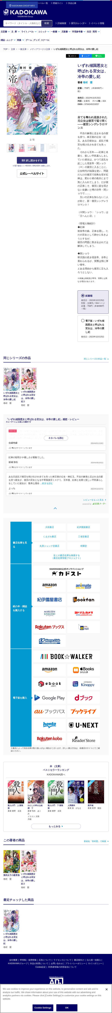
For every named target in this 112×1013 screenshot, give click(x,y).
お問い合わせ (57, 941)
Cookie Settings (42, 1008)
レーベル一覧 (42, 3)
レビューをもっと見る (93, 500)
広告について (45, 937)
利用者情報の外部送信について (62, 945)
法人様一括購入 (94, 937)
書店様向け (79, 937)
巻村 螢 (87, 82)
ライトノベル (29, 31)
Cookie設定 (40, 945)
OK (67, 1008)
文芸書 (5, 31)
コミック (43, 31)
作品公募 (72, 3)
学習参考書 (79, 31)
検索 (46, 23)
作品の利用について (39, 941)
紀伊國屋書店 (83, 527)
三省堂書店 (83, 536)
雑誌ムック (8, 40)
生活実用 (93, 31)
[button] (59, 148)
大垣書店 (49, 527)
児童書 (66, 31)
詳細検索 (60, 23)
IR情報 (23, 937)
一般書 (55, 31)
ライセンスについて (62, 937)
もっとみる (54, 826)
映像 (20, 40)
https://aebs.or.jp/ (44, 976)
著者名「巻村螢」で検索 (95, 841)
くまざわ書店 (49, 536)
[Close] (106, 990)
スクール (45, 40)
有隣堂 (83, 546)
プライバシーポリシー (75, 941)
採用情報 (32, 937)
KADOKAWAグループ (17, 941)
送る (100, 56)
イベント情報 (96, 23)
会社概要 (13, 937)
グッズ (36, 40)
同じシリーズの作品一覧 (95, 359)
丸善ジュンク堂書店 (49, 546)
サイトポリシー (95, 941)
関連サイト (58, 3)
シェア (87, 56)
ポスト (74, 56)
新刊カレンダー (78, 23)
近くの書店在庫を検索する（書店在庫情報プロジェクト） (66, 556)
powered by (94, 504)
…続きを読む (57, 438)
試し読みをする (32, 160)
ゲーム (29, 40)
